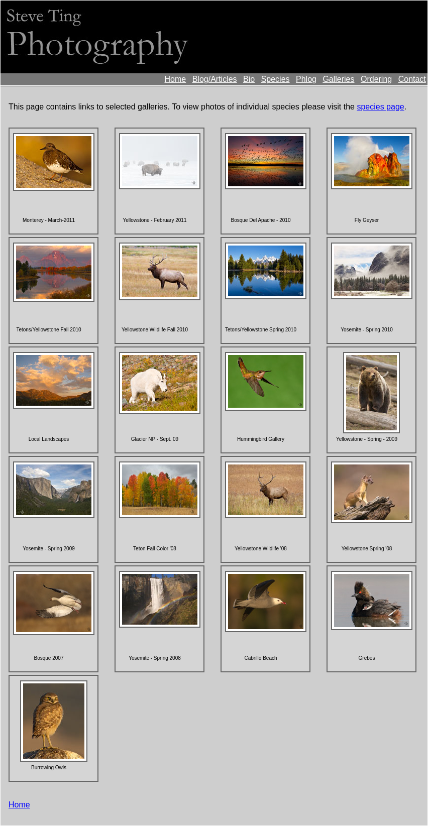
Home (175, 79)
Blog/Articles (214, 79)
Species (275, 79)
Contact (412, 79)
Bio (249, 79)
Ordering (376, 79)
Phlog (306, 79)
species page (380, 106)
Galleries (338, 79)
